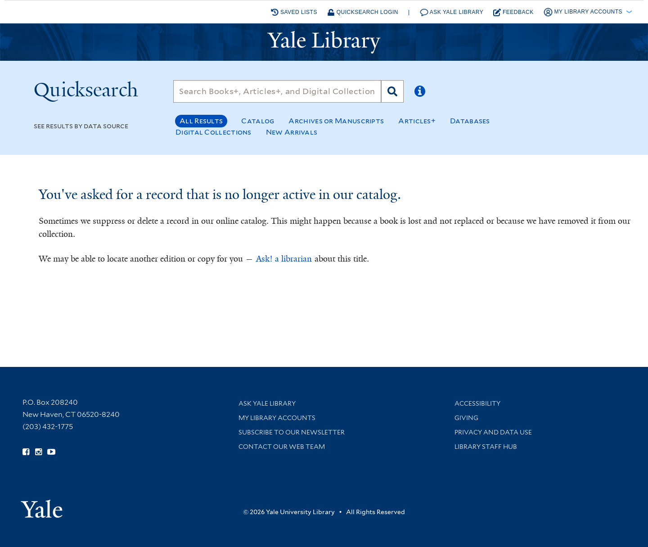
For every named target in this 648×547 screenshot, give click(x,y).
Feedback (513, 12)
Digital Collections (214, 132)
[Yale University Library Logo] (324, 42)
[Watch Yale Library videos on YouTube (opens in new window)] (51, 452)
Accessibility (477, 403)
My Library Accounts (276, 417)
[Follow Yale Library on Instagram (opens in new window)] (38, 452)
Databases (470, 121)
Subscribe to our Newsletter (291, 432)
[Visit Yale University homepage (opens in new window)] (41, 506)
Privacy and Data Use (493, 432)
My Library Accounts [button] (584, 12)
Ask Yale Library (452, 12)
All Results (201, 121)
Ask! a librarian (284, 258)
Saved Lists (294, 12)
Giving (466, 417)
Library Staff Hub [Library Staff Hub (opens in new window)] (485, 446)
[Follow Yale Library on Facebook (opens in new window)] (25, 452)
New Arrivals (292, 132)
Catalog (257, 121)
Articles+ (417, 121)
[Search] (277, 91)
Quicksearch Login (362, 12)
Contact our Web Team (281, 446)
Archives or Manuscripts (336, 121)
